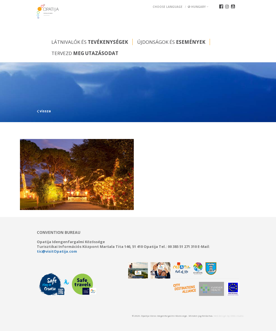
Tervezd (84, 53)
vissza (44, 111)
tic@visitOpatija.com (57, 251)
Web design (220, 315)
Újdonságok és (171, 42)
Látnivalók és (89, 42)
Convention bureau (58, 232)
